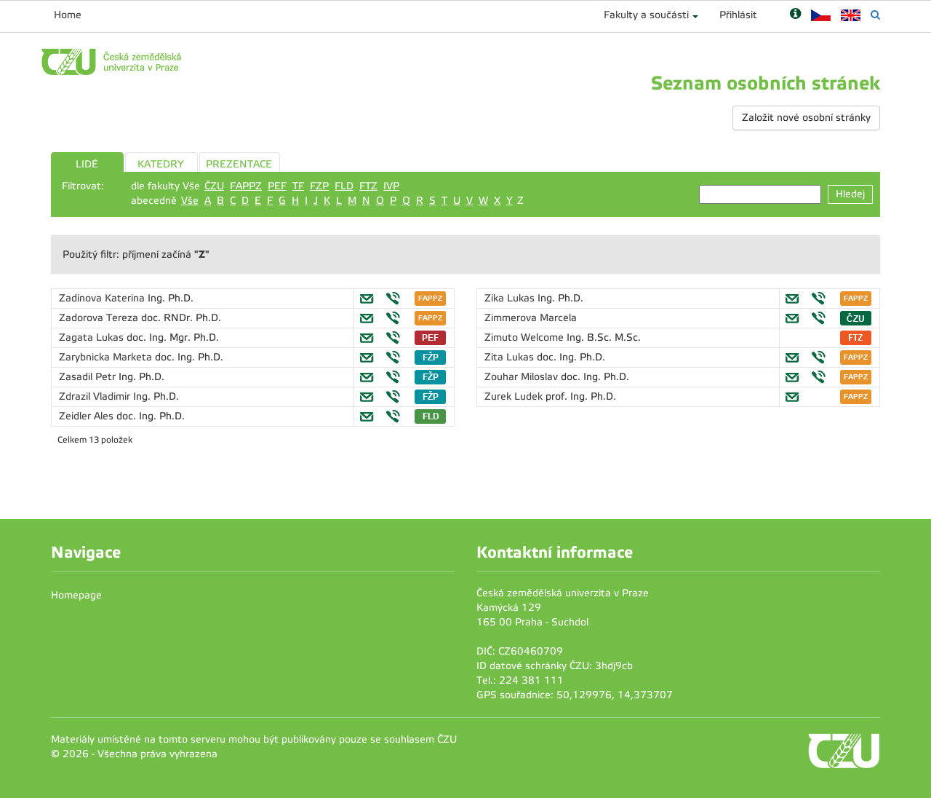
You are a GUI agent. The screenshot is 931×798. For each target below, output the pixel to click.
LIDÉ (87, 164)
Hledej (850, 194)
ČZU (214, 186)
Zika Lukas (511, 298)
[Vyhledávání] (875, 14)
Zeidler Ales (87, 416)
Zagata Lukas (93, 337)
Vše (190, 200)
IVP (391, 186)
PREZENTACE (239, 164)
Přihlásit (738, 14)
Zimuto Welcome (525, 337)
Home (67, 14)
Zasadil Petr (89, 376)
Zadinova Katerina (103, 298)
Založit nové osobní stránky (806, 117)
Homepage (76, 595)
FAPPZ (246, 186)
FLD (344, 186)
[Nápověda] (795, 14)
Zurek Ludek (515, 396)
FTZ (368, 186)
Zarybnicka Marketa (107, 357)
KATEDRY (160, 164)
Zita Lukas (510, 357)
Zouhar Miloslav (522, 376)
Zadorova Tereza (100, 317)
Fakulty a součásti (646, 14)
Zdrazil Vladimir (96, 396)
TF (298, 186)
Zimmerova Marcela (530, 317)
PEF (277, 186)
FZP (319, 186)
